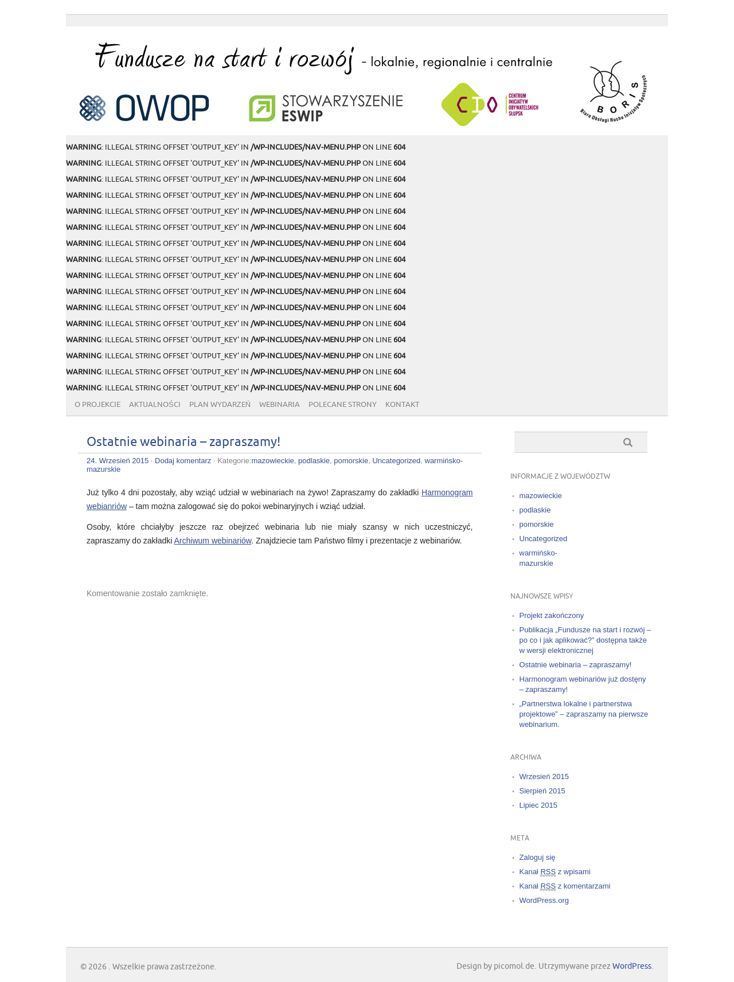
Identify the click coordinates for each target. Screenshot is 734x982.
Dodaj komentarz (183, 460)
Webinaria (279, 405)
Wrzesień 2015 (544, 776)
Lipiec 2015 (539, 805)
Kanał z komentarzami (565, 886)
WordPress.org (544, 900)
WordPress (631, 966)
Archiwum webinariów (213, 540)
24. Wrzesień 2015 (118, 460)
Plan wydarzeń (220, 405)
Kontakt (402, 405)
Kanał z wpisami (555, 872)
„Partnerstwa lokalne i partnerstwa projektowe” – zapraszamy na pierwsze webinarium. (584, 714)
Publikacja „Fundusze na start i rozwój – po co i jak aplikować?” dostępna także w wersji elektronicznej (585, 640)
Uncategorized (396, 460)
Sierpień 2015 (542, 791)
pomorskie (351, 460)
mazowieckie (272, 460)
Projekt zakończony (552, 615)
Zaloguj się (538, 857)
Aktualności (155, 405)
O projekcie (97, 405)
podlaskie (314, 460)
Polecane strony (343, 405)
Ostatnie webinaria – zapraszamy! (183, 442)
